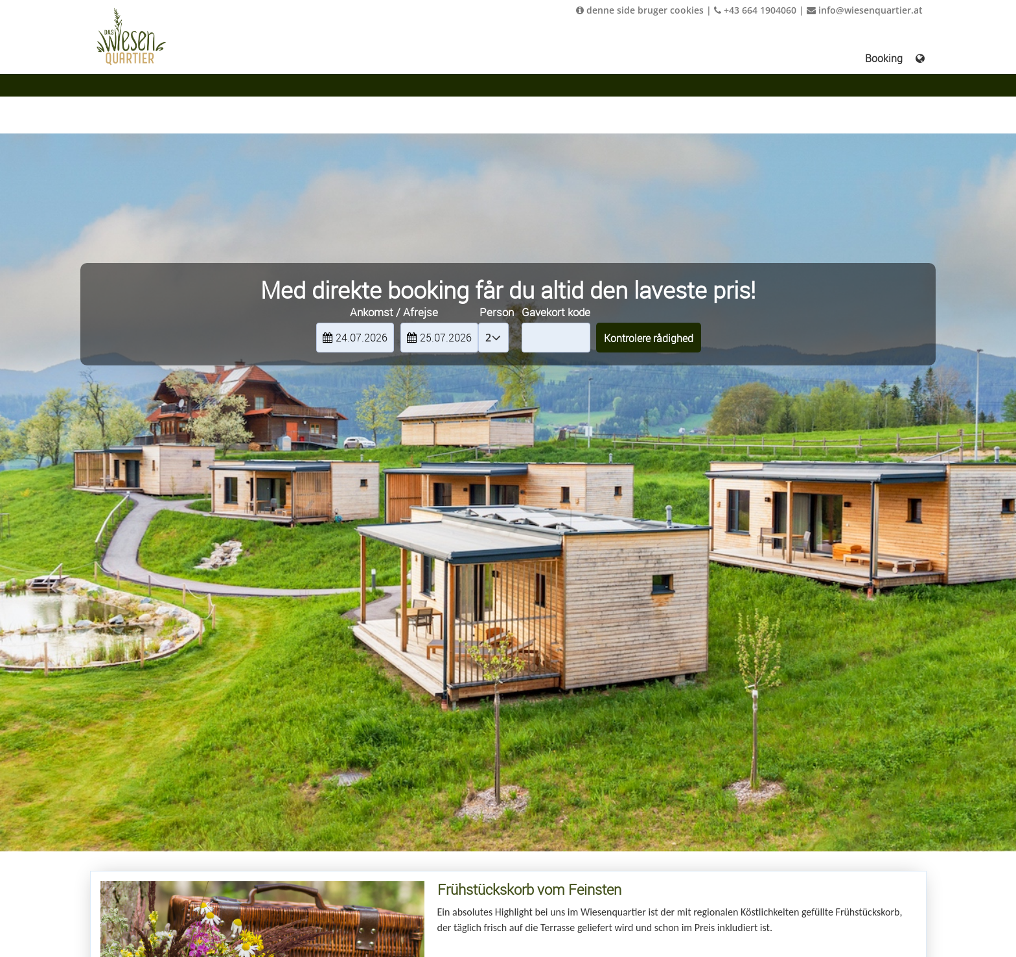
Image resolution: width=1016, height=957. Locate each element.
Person (496, 312)
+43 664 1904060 (755, 10)
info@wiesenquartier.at (865, 10)
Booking (884, 58)
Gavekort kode (556, 312)
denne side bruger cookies (640, 10)
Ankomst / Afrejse (394, 312)
